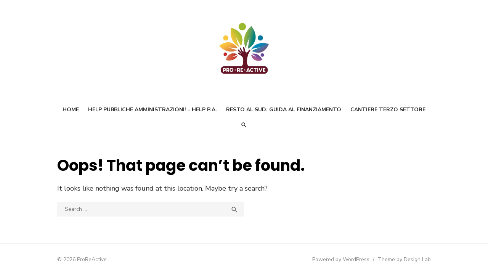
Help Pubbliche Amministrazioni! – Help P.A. (152, 109)
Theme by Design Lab (404, 259)
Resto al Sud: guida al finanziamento (283, 109)
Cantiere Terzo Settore (387, 109)
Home (71, 109)
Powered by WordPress (340, 259)
